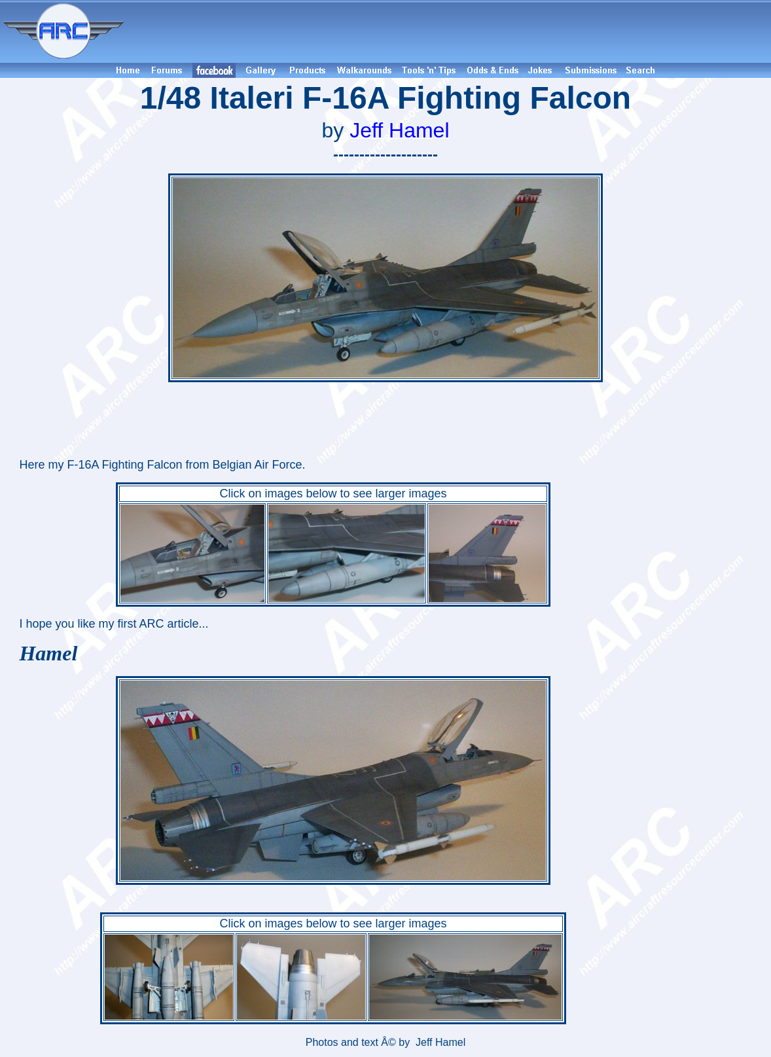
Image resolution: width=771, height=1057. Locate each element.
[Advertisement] (449, 31)
